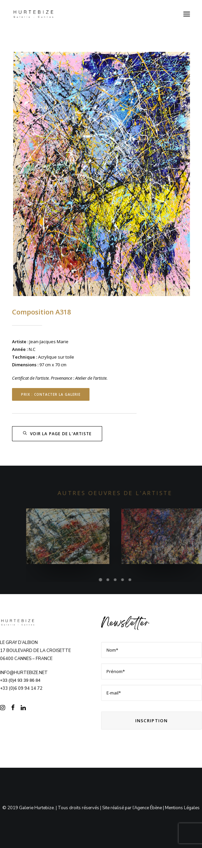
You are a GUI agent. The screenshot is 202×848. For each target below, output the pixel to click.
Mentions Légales (182, 808)
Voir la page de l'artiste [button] (57, 434)
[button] (186, 14)
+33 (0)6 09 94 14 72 (21, 688)
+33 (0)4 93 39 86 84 (20, 680)
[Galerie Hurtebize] (33, 14)
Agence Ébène (148, 808)
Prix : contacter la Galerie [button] (50, 394)
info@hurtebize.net (24, 673)
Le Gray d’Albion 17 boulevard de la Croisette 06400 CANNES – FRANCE (35, 651)
